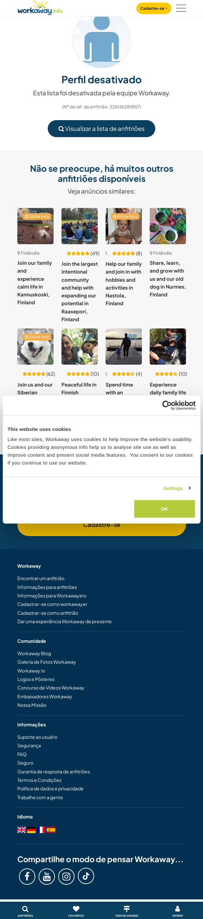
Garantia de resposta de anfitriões (53, 771)
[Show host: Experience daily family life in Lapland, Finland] (168, 346)
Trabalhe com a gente (40, 797)
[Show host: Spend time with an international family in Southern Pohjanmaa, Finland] (124, 346)
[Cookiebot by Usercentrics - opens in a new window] (166, 405)
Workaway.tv (31, 670)
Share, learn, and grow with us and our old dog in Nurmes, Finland (168, 278)
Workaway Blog (34, 653)
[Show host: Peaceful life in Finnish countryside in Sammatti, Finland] (79, 346)
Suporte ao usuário (37, 737)
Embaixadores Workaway (44, 696)
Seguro (25, 763)
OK (164, 509)
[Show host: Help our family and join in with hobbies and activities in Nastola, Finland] (124, 226)
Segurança (29, 745)
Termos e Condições (39, 780)
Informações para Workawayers (51, 595)
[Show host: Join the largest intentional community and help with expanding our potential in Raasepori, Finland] (79, 226)
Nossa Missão (31, 705)
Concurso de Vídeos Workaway (50, 687)
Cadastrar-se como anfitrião (47, 613)
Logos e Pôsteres (36, 679)
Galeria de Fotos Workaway (46, 662)
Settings (173, 488)
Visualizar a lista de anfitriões (101, 128)
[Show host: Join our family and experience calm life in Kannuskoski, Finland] (35, 226)
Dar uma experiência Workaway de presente (64, 621)
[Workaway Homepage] (40, 7)
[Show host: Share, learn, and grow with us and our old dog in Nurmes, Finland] (168, 226)
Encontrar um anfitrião (40, 578)
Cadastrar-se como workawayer (52, 604)
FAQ (21, 754)
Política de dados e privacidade (50, 788)
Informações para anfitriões (47, 587)
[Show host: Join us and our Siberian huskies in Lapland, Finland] (35, 346)
